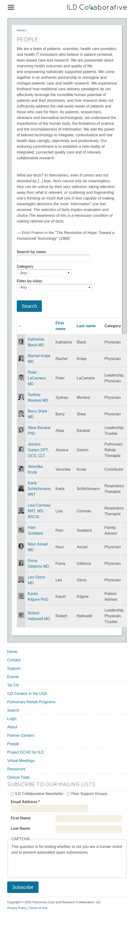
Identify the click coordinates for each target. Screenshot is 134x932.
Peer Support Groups (89, 794)
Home (21, 30)
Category (25, 266)
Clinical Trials (18, 777)
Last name (86, 326)
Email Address (25, 802)
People (13, 744)
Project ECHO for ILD (25, 752)
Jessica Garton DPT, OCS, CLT (38, 450)
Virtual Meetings (20, 761)
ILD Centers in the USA (27, 694)
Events (13, 677)
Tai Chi (13, 685)
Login (12, 719)
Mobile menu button (10, 6)
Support (14, 668)
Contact (13, 660)
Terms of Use (38, 908)
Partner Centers (20, 735)
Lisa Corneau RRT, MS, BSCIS (39, 511)
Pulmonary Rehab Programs (31, 702)
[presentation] (47, 864)
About (12, 727)
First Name (21, 818)
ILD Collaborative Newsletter (39, 794)
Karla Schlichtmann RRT (39, 489)
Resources (16, 769)
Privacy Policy (17, 908)
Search (13, 710)
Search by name (31, 252)
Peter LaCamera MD (37, 378)
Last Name (20, 828)
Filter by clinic (30, 281)
